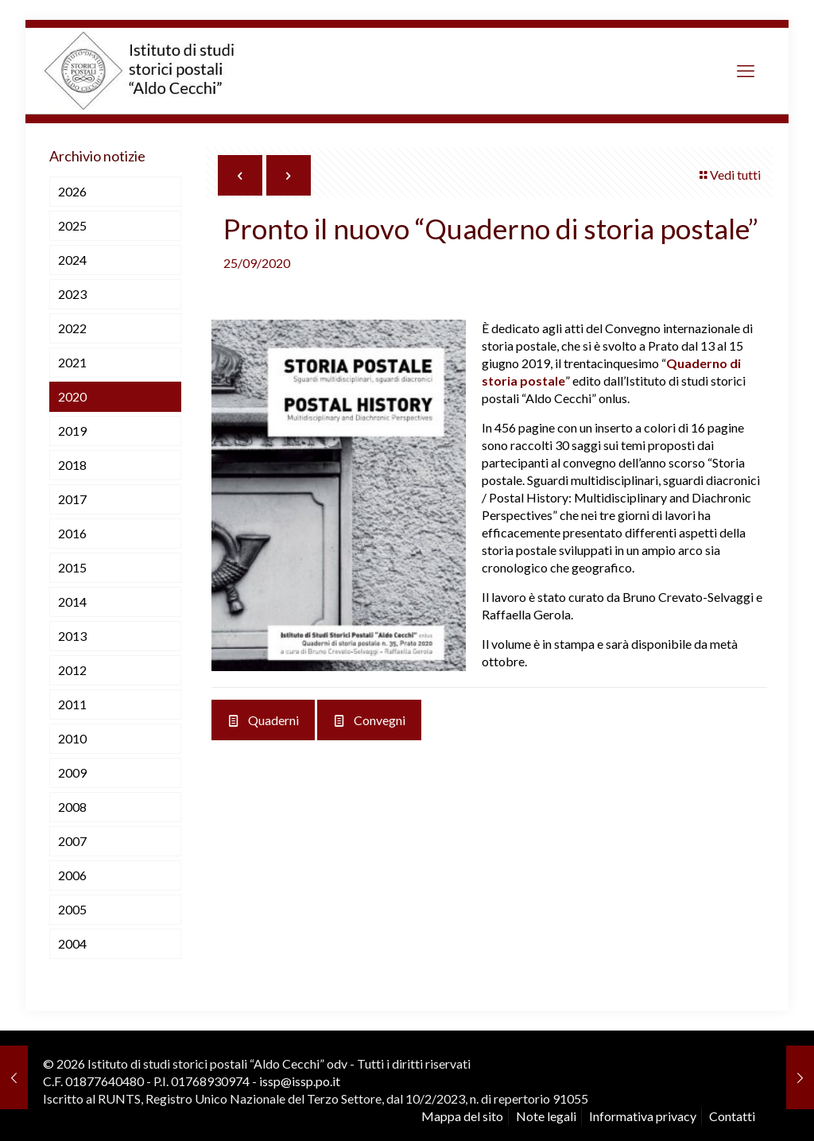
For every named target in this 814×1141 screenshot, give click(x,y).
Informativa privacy (642, 1116)
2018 (72, 464)
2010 (72, 738)
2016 (72, 533)
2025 (72, 225)
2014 (72, 601)
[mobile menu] (745, 70)
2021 (72, 362)
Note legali (546, 1116)
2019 (72, 430)
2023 (72, 293)
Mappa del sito (462, 1116)
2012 (72, 669)
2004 (72, 943)
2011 (72, 704)
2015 (72, 567)
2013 (72, 635)
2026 (72, 191)
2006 (72, 875)
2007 (72, 840)
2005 (72, 909)
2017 (72, 498)
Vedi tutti (729, 174)
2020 (72, 396)
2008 (72, 806)
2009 (72, 772)
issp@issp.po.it (299, 1081)
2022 (72, 328)
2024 (72, 259)
